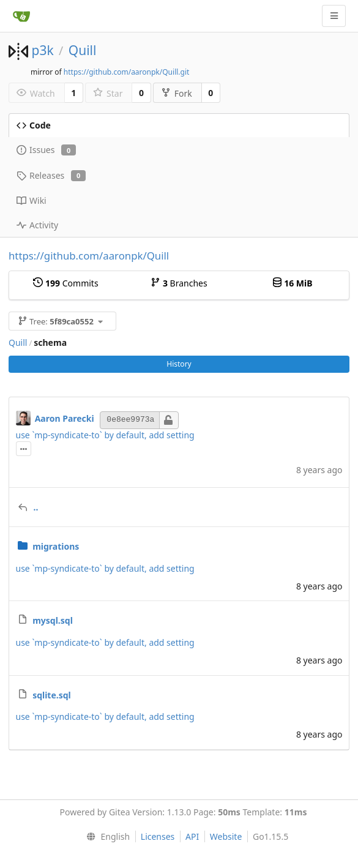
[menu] (105, 837)
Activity (37, 225)
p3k (42, 50)
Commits (65, 283)
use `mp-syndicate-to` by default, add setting (105, 435)
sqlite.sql (51, 695)
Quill (83, 50)
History (178, 364)
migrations (55, 546)
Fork (176, 93)
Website (226, 836)
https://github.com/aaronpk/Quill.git (127, 72)
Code (34, 125)
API (192, 836)
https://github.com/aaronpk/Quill (89, 256)
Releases (51, 175)
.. (36, 507)
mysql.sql (52, 620)
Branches (179, 283)
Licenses (158, 836)
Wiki (32, 200)
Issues (46, 149)
